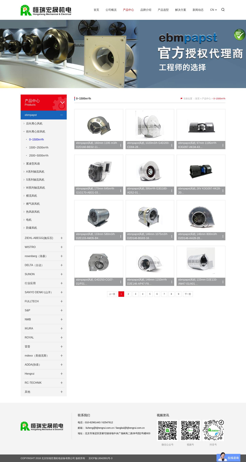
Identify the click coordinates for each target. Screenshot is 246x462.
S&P (27, 310)
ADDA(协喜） (33, 364)
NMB (28, 319)
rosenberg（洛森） (36, 256)
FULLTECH (32, 301)
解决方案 (180, 9)
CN (212, 9)
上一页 (112, 294)
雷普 (27, 346)
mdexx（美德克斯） (37, 355)
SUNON (30, 274)
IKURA (29, 328)
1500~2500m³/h (38, 147)
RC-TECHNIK (33, 382)
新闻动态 (198, 9)
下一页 (188, 294)
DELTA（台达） (34, 265)
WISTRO (30, 247)
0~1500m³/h (36, 139)
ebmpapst (31, 114)
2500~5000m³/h (38, 155)
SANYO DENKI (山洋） (39, 292)
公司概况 (111, 9)
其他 (27, 391)
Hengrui (29, 373)
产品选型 (163, 9)
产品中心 (128, 9)
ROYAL (29, 337)
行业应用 (30, 283)
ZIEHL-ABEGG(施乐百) (39, 238)
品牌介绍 (145, 9)
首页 (96, 9)
